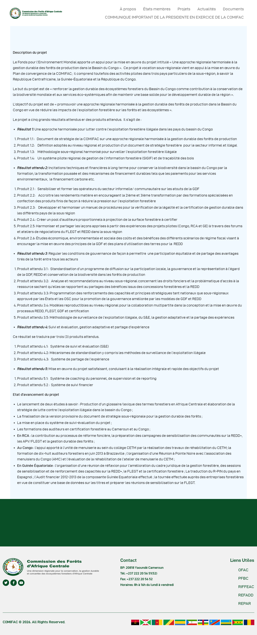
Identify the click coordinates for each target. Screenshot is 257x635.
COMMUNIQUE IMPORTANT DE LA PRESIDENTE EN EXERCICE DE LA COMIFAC (174, 17)
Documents (233, 9)
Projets (184, 9)
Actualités (206, 9)
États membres (156, 9)
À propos (128, 9)
